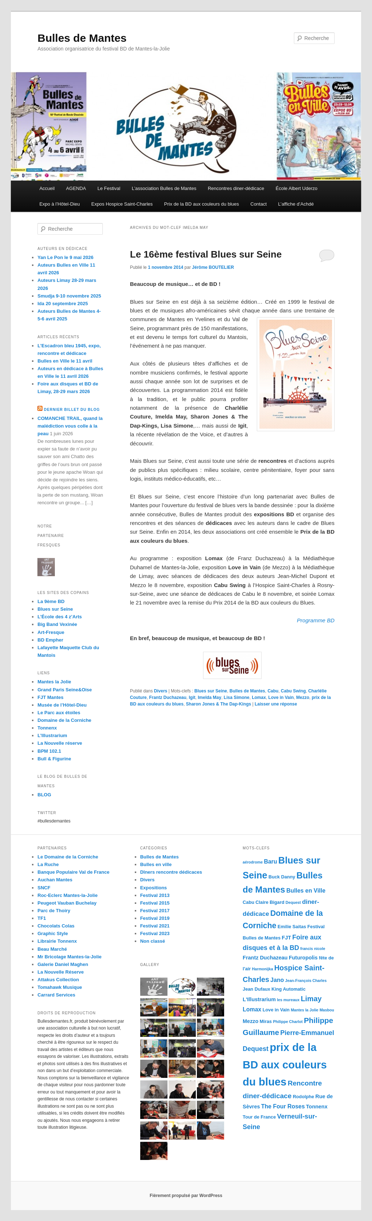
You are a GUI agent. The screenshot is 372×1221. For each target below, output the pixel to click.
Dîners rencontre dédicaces (171, 872)
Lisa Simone (237, 697)
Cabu (272, 691)
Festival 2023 (155, 933)
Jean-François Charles (306, 980)
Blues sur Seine (210, 691)
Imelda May (209, 697)
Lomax (259, 697)
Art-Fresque (50, 632)
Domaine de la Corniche (64, 720)
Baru (270, 861)
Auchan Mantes (54, 879)
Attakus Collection (58, 979)
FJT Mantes (50, 697)
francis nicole (313, 948)
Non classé (152, 941)
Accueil (46, 188)
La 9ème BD (50, 601)
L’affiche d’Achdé (296, 204)
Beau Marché (52, 949)
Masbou (327, 1010)
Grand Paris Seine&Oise (64, 689)
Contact (258, 204)
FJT (286, 938)
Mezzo (302, 697)
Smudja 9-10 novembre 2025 (69, 296)
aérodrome (253, 862)
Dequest (293, 902)
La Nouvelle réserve (59, 743)
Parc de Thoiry (53, 910)
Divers (160, 691)
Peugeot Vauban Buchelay (67, 903)
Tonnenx (47, 728)
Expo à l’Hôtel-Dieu (59, 204)
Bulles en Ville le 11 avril (64, 361)
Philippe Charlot (288, 1021)
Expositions (153, 887)
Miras (266, 1021)
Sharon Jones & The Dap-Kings (218, 704)
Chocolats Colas (55, 926)
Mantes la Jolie (54, 681)
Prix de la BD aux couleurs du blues (201, 204)
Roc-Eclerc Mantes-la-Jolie (67, 895)
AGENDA (76, 188)
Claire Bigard (269, 902)
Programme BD (315, 620)
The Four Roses (283, 1106)
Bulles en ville (156, 864)
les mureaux (288, 1000)
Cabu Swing (293, 691)
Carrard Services (56, 995)
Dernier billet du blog (72, 410)
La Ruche (48, 864)
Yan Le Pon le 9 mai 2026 (65, 257)
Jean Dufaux (256, 989)
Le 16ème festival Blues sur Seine (206, 254)
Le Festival (108, 188)
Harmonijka (262, 969)
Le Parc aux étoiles (58, 712)
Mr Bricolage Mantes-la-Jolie (69, 956)
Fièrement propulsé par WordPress (186, 1195)
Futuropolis (303, 958)
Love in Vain (281, 697)
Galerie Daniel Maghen (62, 964)
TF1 (41, 918)
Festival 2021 (155, 926)
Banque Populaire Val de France (73, 872)
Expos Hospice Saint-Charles (122, 204)
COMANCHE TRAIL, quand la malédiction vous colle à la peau (69, 426)
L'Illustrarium (259, 999)
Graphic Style (52, 933)
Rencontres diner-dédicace (236, 188)
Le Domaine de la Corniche (67, 857)
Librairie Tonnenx (57, 941)
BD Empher (50, 640)
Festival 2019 (155, 918)
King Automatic (288, 989)
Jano (277, 980)
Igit (192, 697)
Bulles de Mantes (81, 38)
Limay (311, 999)
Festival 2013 (155, 895)
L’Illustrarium (52, 735)
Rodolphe (303, 1096)
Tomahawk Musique (59, 987)
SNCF (43, 887)
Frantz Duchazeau (167, 697)
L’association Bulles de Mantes (164, 188)
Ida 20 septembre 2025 (62, 303)
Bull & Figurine (54, 758)
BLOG (44, 794)
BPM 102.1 (49, 751)
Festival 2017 (155, 910)
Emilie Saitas (292, 926)
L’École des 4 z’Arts (59, 616)
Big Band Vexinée (57, 624)
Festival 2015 (155, 903)
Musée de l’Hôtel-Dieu (61, 705)
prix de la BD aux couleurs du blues (285, 1064)
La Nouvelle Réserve (60, 972)
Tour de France (259, 1117)
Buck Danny (281, 877)
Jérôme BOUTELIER (213, 267)
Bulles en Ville (306, 891)
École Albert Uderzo (297, 188)
